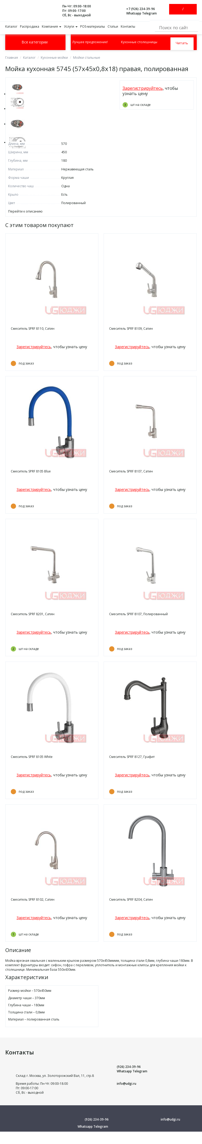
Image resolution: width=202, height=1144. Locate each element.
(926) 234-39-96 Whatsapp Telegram (132, 1068)
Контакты (128, 26)
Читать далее (181, 42)
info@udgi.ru (126, 1083)
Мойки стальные (85, 57)
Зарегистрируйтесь (143, 88)
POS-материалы (92, 26)
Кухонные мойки (54, 57)
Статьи (113, 26)
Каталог (11, 26)
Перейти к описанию (24, 211)
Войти (178, 9)
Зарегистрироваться (187, 9)
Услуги (71, 26)
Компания (51, 26)
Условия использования (101, 1140)
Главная (11, 57)
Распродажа (29, 26)
